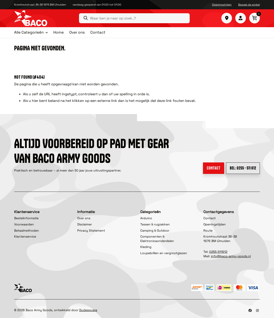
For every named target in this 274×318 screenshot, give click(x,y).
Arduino (146, 218)
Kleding (145, 247)
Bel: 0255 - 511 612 (243, 168)
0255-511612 (218, 252)
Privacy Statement (91, 230)
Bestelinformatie (26, 218)
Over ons (77, 32)
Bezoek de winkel (249, 4)
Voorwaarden (24, 224)
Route (207, 230)
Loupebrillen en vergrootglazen (163, 253)
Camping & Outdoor (154, 230)
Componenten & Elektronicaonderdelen (157, 238)
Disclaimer (84, 224)
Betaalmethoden (26, 230)
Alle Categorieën (29, 32)
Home (58, 32)
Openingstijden (222, 4)
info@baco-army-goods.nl (231, 256)
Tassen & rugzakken (155, 224)
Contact (97, 32)
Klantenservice (25, 236)
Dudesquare (88, 310)
